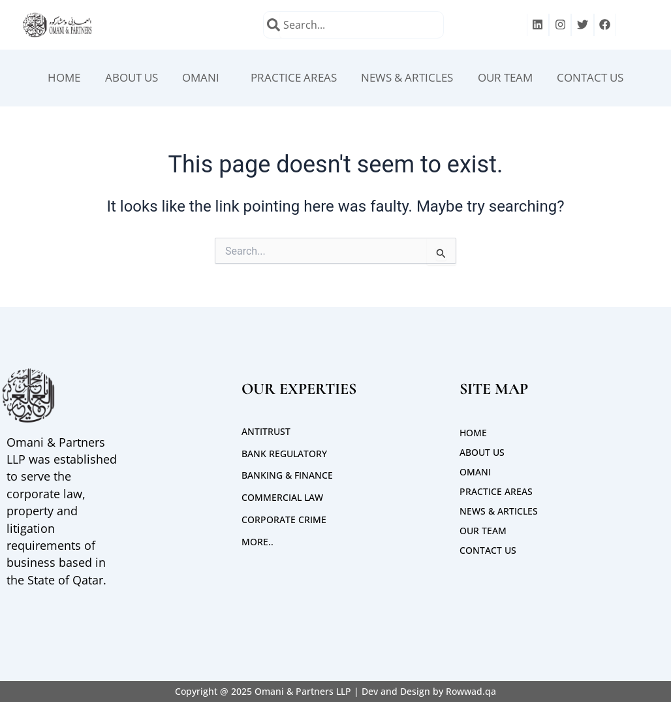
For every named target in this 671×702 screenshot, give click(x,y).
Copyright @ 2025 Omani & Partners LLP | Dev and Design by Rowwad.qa (335, 691)
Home (46, 78)
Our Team (515, 78)
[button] (196, 78)
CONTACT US (606, 78)
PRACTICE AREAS (290, 78)
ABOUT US (119, 78)
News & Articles (411, 78)
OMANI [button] (193, 78)
